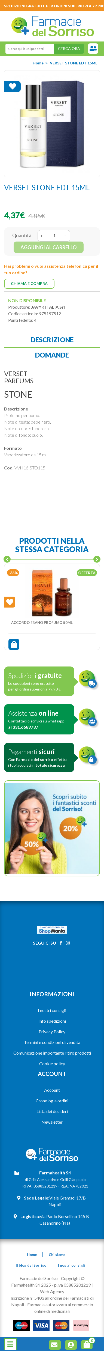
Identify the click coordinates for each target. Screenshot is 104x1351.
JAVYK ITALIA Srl (48, 307)
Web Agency (52, 1291)
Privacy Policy (52, 1031)
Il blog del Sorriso (31, 1265)
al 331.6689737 (23, 727)
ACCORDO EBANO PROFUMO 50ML (42, 622)
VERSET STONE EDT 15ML (73, 63)
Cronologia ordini (52, 1100)
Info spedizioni (52, 1020)
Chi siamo (57, 1254)
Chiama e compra (29, 283)
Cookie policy (52, 1063)
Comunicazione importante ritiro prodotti (52, 1052)
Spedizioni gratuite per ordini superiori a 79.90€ (54, 6)
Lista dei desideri (52, 1111)
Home (38, 63)
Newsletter (52, 1121)
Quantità (21, 235)
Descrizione (52, 340)
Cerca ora (69, 48)
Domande (52, 355)
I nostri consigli (52, 1010)
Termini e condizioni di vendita (52, 1042)
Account (52, 1090)
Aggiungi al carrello (48, 247)
